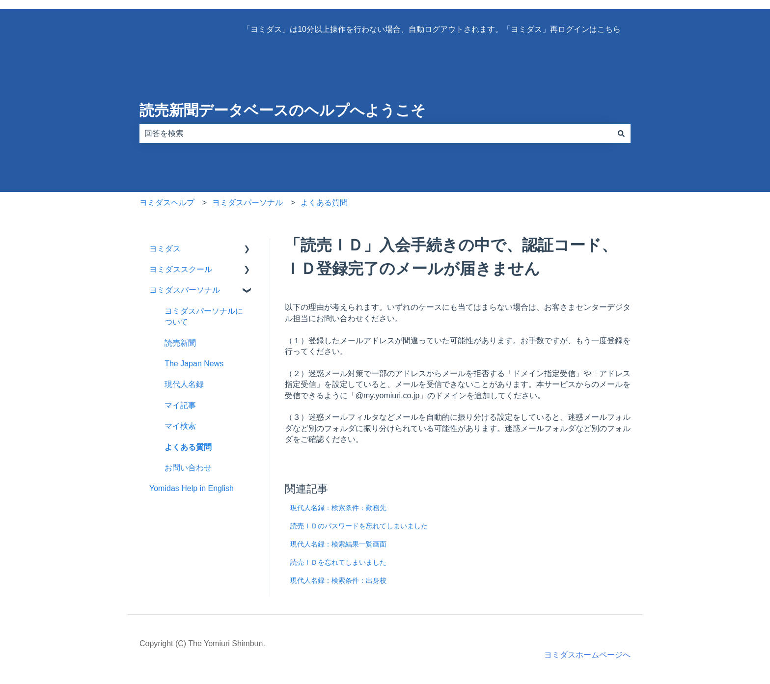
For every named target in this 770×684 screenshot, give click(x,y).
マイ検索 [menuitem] (180, 426)
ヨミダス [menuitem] (165, 249)
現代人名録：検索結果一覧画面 (338, 544)
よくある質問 (324, 202)
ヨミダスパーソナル (247, 202)
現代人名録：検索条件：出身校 (338, 580)
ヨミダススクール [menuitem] (180, 269)
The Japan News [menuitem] (194, 363)
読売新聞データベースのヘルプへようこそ (282, 110)
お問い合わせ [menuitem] (188, 468)
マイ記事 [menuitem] (180, 405)
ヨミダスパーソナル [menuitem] (184, 290)
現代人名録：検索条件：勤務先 (338, 508)
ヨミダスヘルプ (166, 202)
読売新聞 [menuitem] (180, 343)
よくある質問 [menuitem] (188, 447)
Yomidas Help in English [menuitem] (191, 488)
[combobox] (375, 133)
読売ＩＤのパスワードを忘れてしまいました (359, 526)
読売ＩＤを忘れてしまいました (338, 562)
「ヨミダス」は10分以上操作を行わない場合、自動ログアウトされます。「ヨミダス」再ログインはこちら (432, 29)
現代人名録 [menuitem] (184, 384)
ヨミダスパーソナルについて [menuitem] (204, 316)
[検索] (621, 133)
